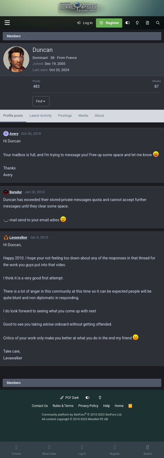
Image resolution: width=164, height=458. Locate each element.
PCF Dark (69, 398)
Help (106, 406)
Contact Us (40, 406)
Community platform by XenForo (82, 414)
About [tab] (99, 115)
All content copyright (75, 419)
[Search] (158, 23)
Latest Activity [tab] (41, 115)
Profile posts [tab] (13, 115)
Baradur (15, 192)
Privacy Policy (88, 406)
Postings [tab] (65, 115)
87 (157, 86)
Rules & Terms (63, 406)
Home (119, 406)
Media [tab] (83, 115)
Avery (13, 134)
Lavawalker (18, 237)
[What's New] (147, 23)
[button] (7, 22)
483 (36, 86)
